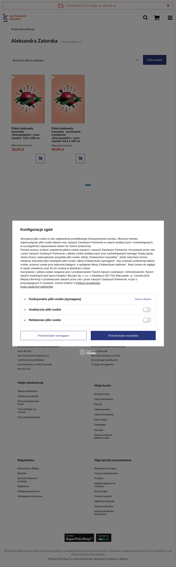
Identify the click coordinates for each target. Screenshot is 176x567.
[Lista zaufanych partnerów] (36, 286)
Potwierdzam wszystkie (123, 335)
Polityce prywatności (88, 283)
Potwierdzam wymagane (53, 335)
